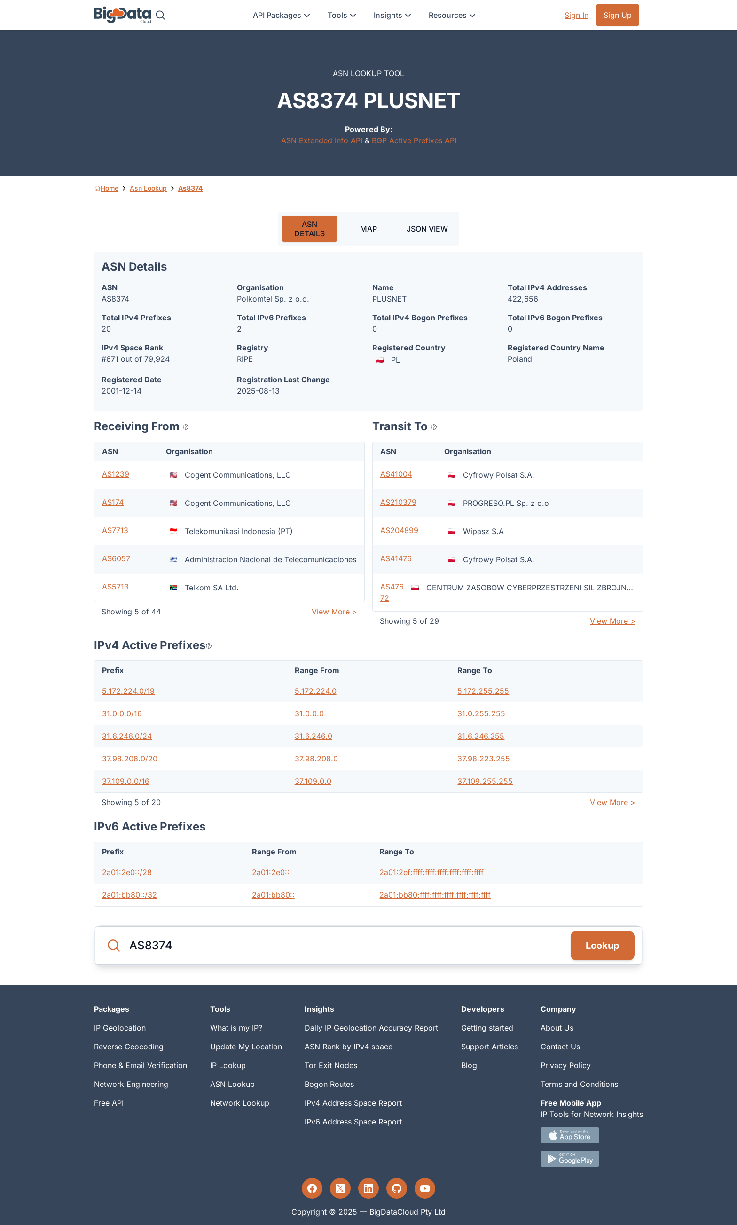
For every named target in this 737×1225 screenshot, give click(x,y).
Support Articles (489, 1046)
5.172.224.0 (316, 691)
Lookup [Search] (602, 945)
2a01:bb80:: (273, 894)
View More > (334, 611)
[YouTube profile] (425, 1188)
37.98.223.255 (483, 758)
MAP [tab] (368, 228)
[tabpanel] (368, 579)
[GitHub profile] (396, 1188)
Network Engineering (131, 1084)
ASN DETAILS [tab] (309, 228)
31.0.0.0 (309, 713)
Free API (109, 1103)
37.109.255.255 (485, 781)
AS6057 (116, 558)
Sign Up (618, 15)
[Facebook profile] (312, 1188)
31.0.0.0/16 (122, 713)
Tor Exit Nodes (331, 1065)
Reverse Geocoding (129, 1046)
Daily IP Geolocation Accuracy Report (371, 1027)
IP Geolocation (120, 1027)
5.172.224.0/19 (128, 691)
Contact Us (560, 1046)
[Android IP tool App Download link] (592, 1159)
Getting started (487, 1027)
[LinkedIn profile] (368, 1188)
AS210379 (398, 502)
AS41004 (396, 474)
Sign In (576, 15)
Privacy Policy (566, 1065)
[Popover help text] (185, 427)
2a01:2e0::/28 (127, 872)
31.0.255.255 (481, 713)
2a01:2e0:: (271, 872)
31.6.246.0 (313, 736)
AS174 (113, 502)
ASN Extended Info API (323, 140)
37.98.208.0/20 (129, 758)
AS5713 (115, 586)
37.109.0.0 (313, 781)
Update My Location (246, 1046)
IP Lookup (228, 1065)
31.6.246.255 (480, 736)
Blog (469, 1065)
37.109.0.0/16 (125, 781)
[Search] (160, 15)
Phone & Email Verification (140, 1065)
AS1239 (115, 474)
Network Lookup (239, 1103)
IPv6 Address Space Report (353, 1121)
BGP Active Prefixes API (414, 140)
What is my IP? (236, 1027)
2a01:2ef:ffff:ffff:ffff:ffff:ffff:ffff (431, 872)
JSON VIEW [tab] (427, 228)
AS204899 (399, 530)
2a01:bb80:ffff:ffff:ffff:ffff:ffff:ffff (435, 894)
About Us (557, 1027)
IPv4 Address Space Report (353, 1103)
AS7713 (115, 530)
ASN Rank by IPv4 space (348, 1046)
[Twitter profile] (340, 1188)
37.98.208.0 (316, 758)
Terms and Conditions (579, 1084)
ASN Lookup (232, 1084)
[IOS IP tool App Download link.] (592, 1135)
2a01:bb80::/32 (129, 894)
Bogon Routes (329, 1084)
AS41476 (396, 558)
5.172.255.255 (483, 691)
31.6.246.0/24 (127, 736)
